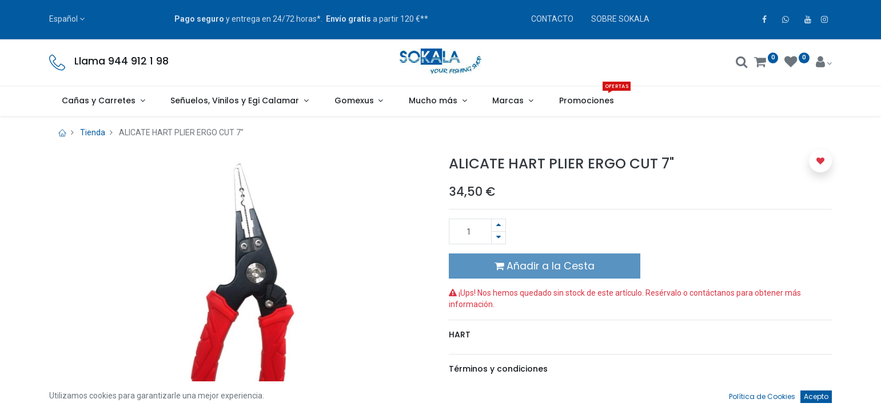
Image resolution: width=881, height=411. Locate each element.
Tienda (92, 132)
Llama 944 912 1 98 (121, 61)
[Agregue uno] (498, 225)
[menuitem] (586, 101)
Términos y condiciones (498, 368)
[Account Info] (824, 63)
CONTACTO (552, 18)
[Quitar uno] (498, 238)
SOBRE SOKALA (620, 18)
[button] (820, 161)
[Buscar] (742, 63)
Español (63, 18)
